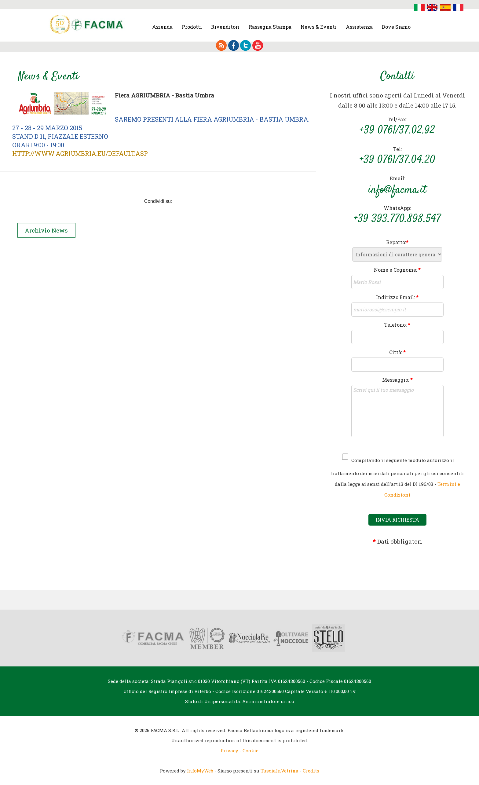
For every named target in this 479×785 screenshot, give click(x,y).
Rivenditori (225, 27)
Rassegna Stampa (270, 27)
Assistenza (359, 27)
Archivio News (47, 230)
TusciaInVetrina (279, 771)
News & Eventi (319, 27)
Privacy (229, 750)
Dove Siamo (396, 27)
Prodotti (192, 27)
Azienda (162, 27)
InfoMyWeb (200, 771)
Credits (311, 771)
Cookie (250, 750)
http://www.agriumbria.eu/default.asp (80, 153)
